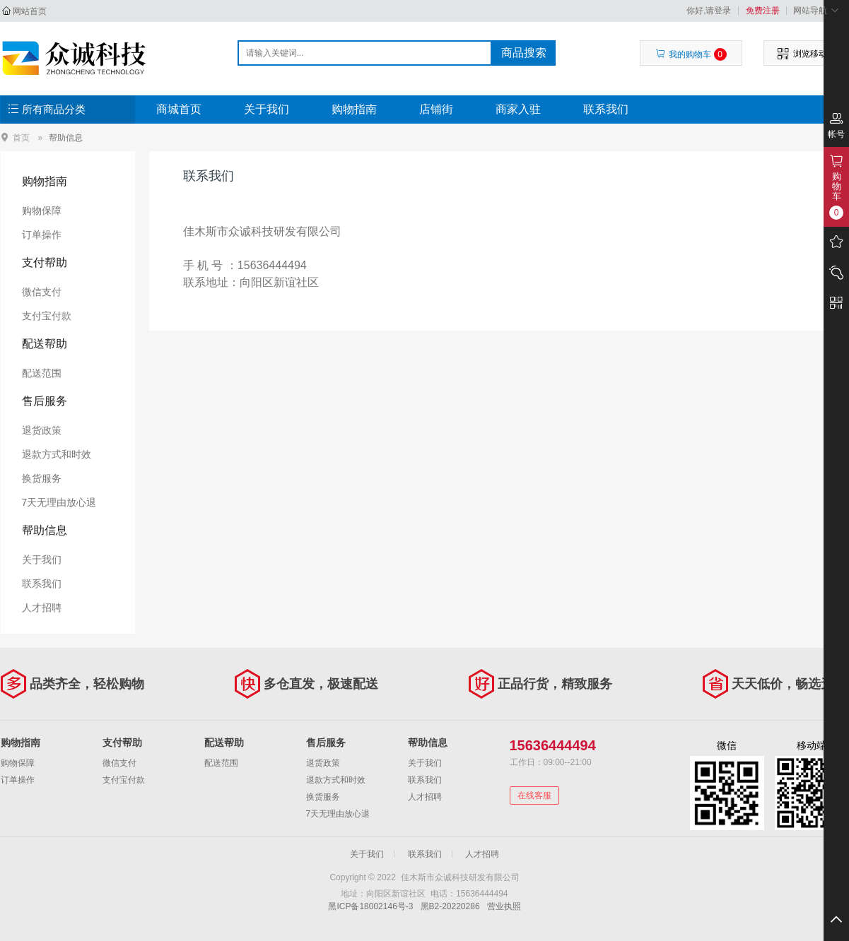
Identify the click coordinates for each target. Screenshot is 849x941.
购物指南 (354, 109)
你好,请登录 (708, 11)
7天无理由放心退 (59, 502)
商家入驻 (518, 109)
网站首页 (30, 11)
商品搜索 (523, 53)
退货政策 (42, 430)
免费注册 (763, 11)
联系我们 (605, 109)
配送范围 (42, 373)
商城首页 (178, 109)
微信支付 (42, 291)
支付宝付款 (46, 315)
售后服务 (44, 401)
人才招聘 (42, 607)
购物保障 (42, 210)
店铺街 (436, 109)
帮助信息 (66, 138)
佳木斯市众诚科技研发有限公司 (76, 58)
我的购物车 (691, 54)
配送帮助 (44, 343)
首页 (21, 137)
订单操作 (42, 234)
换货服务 (42, 478)
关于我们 (266, 109)
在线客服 (534, 795)
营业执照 (504, 906)
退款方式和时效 (56, 454)
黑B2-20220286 (450, 906)
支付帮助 (44, 262)
